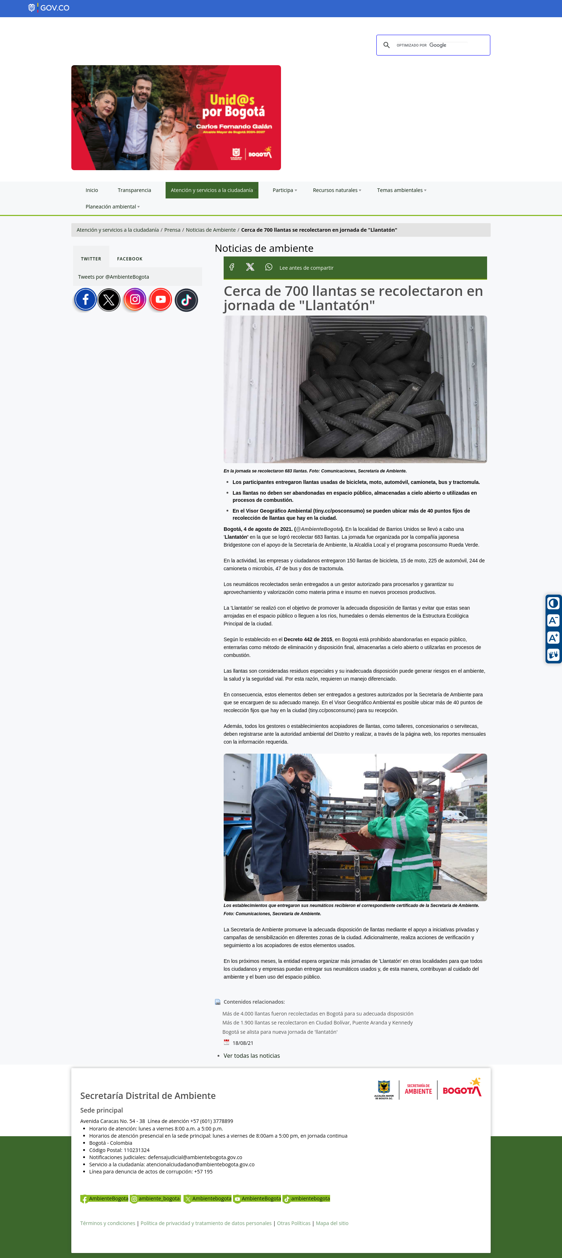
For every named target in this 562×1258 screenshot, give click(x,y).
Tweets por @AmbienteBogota (113, 276)
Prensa (173, 229)
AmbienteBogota (104, 1198)
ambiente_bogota (155, 1198)
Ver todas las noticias (252, 1056)
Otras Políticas (293, 1223)
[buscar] (432, 45)
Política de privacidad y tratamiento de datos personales (206, 1223)
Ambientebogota (208, 1198)
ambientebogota (306, 1198)
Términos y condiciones (107, 1223)
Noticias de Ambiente (211, 229)
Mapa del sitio (332, 1223)
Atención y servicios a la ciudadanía (118, 229)
